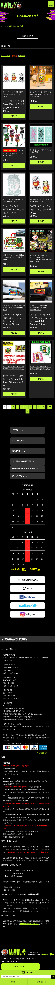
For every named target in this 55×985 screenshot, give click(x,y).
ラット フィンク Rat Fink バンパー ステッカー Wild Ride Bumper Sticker (41, 307)
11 (50, 406)
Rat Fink (20, 26)
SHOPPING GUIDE (21, 461)
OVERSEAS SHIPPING (23, 469)
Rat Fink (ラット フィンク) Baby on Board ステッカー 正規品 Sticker (14, 257)
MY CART (31, 972)
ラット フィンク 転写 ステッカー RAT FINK (40, 151)
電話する (14, 982)
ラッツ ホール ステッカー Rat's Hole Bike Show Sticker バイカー (13, 369)
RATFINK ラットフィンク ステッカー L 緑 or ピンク (41, 200)
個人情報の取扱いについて (29, 924)
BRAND (12, 26)
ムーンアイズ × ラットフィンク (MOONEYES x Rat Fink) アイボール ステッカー (40, 94)
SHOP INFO (18, 476)
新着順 (22, 55)
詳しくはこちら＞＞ (44, 753)
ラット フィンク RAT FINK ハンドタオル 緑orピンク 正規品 (40, 368)
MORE (14, 116)
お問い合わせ (41, 982)
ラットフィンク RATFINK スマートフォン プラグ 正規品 (14, 152)
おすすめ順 (5, 55)
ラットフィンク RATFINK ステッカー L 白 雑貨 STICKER (14, 200)
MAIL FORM (20, 967)
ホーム (4, 26)
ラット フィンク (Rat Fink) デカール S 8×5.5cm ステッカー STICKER (13, 94)
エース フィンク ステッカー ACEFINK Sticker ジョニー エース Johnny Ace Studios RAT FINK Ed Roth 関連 (41, 258)
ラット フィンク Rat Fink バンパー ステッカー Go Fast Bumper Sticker (14, 307)
